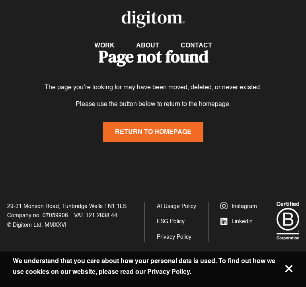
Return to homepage (153, 131)
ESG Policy (171, 221)
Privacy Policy (174, 237)
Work (104, 45)
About (147, 45)
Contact (196, 45)
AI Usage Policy (176, 206)
